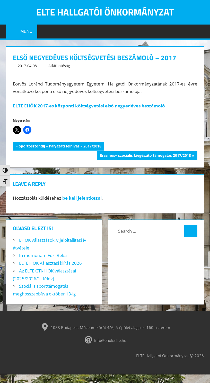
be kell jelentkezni (82, 198)
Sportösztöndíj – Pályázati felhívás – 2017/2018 (60, 147)
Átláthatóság (59, 65)
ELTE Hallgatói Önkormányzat (105, 12)
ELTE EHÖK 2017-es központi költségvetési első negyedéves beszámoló (89, 106)
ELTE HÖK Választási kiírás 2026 (50, 263)
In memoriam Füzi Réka (43, 255)
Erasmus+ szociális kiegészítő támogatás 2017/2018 (145, 156)
